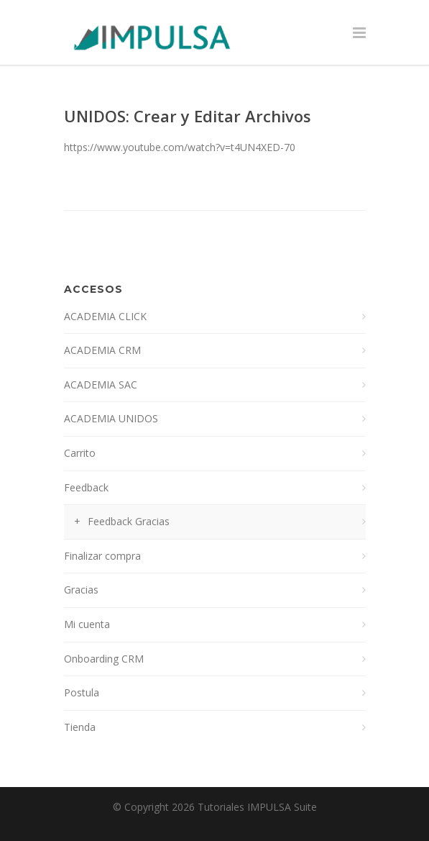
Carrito (80, 453)
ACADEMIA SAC (100, 384)
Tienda (80, 727)
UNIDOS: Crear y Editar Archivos (187, 116)
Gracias (81, 589)
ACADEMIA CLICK (105, 316)
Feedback (86, 487)
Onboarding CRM (104, 658)
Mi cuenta (87, 624)
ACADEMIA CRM (102, 350)
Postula (81, 692)
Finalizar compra (102, 556)
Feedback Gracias (129, 521)
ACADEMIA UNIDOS (111, 418)
